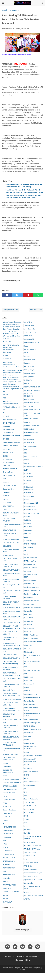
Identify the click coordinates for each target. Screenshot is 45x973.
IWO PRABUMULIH (9, 885)
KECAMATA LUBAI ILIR (32, 387)
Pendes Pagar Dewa (31, 594)
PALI (25, 551)
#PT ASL (6, 394)
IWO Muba (6, 878)
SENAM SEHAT (29, 809)
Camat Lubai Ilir (8, 489)
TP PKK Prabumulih (31, 863)
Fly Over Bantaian (9, 800)
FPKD (5, 803)
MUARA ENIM (29, 496)
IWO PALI (6, 881)
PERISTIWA (28, 614)
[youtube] (22, 946)
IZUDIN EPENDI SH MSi (11, 892)
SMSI (26, 816)
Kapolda (27, 356)
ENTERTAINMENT (9, 793)
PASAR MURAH (29, 564)
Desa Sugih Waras (9, 690)
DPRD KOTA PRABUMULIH (12, 783)
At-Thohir (6, 416)
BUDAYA (6, 482)
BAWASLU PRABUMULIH (11, 446)
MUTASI (27, 517)
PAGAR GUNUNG (30, 544)
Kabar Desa (28, 336)
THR (25, 859)
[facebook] (7, 295)
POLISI (26, 687)
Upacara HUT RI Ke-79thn (33, 880)
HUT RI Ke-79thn (8, 854)
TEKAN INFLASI (29, 856)
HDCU (5, 823)
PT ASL (26, 752)
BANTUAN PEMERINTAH (11, 442)
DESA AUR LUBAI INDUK (11, 530)
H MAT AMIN (7, 813)
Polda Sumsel (29, 684)
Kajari (26, 353)
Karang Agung (29, 366)
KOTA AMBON (29, 439)
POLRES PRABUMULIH (32, 697)
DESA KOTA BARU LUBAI (11, 608)
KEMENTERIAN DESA (31, 403)
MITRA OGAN (29, 493)
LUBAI (26, 470)
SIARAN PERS (29, 812)
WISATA (27, 899)
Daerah (5, 499)
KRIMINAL (27, 460)
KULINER (27, 463)
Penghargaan (29, 604)
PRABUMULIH (29, 733)
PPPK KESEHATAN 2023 (32, 729)
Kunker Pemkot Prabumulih (33, 466)
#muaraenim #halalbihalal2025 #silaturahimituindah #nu (11, 364)
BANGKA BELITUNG (10, 419)
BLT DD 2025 (7, 459)
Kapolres (27, 363)
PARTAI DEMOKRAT (31, 557)
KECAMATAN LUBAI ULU (32, 390)
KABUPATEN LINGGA (31, 342)
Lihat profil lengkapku (22, 930)
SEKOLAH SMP (29, 802)
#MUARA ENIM (8, 359)
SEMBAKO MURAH (30, 806)
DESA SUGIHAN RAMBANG (12, 699)
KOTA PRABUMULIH (31, 446)
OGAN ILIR (28, 527)
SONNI (26, 819)
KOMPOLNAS (29, 429)
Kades (26, 346)
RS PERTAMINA (29, 785)
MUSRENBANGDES (30, 510)
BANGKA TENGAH (9, 423)
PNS (25, 674)
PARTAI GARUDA (30, 561)
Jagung (5, 895)
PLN (25, 667)
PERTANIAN (28, 625)
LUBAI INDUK (28, 477)
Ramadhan (28, 768)
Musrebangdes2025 (31, 503)
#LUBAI (5, 355)
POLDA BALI (28, 677)
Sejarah (26, 795)
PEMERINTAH (29, 584)
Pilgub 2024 (28, 645)
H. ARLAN (6, 817)
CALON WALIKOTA (9, 485)
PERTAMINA (28, 621)
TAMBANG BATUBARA (32, 849)
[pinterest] (28, 295)
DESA (5, 509)
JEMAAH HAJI (29, 325)
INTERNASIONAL (9, 861)
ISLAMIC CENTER (9, 868)
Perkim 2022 (28, 618)
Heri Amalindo (7, 830)
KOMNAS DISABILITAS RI (32, 426)
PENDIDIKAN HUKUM (31, 601)
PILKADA (27, 648)
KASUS (26, 383)
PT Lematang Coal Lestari (33, 756)
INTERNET (6, 864)
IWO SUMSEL (7, 888)
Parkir (26, 554)
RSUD (26, 789)
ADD (4, 398)
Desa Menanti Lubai (9, 655)
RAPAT (26, 775)
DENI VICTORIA (8, 506)
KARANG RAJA (29, 373)
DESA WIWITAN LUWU (10, 754)
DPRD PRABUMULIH (10, 789)
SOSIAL (26, 823)
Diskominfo (7, 767)
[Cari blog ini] (42, 3)
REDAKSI (8, 956)
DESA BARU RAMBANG (11, 539)
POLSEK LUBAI (29, 704)
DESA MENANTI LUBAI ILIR (12, 658)
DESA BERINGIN (8, 546)
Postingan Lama (36, 310)
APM (4, 413)
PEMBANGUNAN (30, 580)
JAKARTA (6, 898)
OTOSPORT (28, 540)
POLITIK (27, 691)
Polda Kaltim (28, 680)
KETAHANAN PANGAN (32, 410)
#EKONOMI (7, 342)
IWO (4, 871)
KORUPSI (27, 436)
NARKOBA (27, 520)
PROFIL (27, 740)
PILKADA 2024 (29, 652)
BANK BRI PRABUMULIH (11, 435)
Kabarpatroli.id (29, 339)
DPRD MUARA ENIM (10, 786)
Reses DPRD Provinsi (31, 782)
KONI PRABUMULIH (31, 432)
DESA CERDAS (8, 555)
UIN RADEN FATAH (30, 869)
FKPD (5, 796)
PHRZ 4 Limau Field (31, 638)
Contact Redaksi (18, 956)
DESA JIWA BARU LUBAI (11, 570)
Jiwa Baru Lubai (29, 329)
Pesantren (27, 631)
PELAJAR (27, 571)
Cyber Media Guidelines (23, 960)
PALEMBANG (28, 547)
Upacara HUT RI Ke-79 (31, 876)
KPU (25, 453)
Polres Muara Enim (30, 694)
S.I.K (25, 792)
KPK (25, 449)
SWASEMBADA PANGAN (32, 845)
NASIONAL (28, 523)
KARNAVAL (28, 380)
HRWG (5, 844)
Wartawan (27, 892)
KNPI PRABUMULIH (31, 419)
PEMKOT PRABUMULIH (32, 590)
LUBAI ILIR (28, 473)
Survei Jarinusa (29, 842)
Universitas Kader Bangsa (33, 873)
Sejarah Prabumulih (31, 799)
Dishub (5, 763)
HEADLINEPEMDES (9, 827)
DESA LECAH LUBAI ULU (11, 623)
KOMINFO (27, 422)
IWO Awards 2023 (9, 875)
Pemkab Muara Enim (31, 587)
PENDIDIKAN (28, 597)
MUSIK (26, 499)
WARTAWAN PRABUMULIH (33, 896)
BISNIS (5, 456)
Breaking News (8, 472)
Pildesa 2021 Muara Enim (33, 642)
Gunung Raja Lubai (9, 810)
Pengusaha (28, 611)
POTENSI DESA (29, 726)
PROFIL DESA (29, 743)
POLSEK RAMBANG (31, 719)
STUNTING (28, 829)
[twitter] (17, 295)
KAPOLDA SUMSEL (30, 360)
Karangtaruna (29, 377)
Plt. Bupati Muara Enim (32, 670)
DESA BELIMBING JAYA (11, 543)
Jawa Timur (28, 322)
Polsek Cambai (29, 701)
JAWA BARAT (7, 902)
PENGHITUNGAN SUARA (32, 608)
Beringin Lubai (8, 452)
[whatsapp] (38, 295)
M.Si (25, 484)
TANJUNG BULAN (30, 852)
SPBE (26, 826)
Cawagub (6, 492)
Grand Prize (7, 806)
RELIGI (26, 778)
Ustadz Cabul (28, 883)
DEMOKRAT (7, 503)
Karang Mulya (29, 370)
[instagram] (30, 946)
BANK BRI (6, 426)
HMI (4, 840)
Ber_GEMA (6, 449)
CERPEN (6, 496)
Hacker (5, 820)
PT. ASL (27, 765)
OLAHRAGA (28, 530)
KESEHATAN (28, 406)
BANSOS (6, 439)
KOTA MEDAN (29, 443)
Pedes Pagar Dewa (30, 568)
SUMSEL (27, 833)
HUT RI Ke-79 (7, 851)
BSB (4, 479)
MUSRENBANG (29, 506)
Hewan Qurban (8, 834)
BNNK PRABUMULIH (10, 468)
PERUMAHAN (29, 628)
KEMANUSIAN (29, 399)
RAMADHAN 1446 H (31, 772)
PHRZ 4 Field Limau (31, 635)
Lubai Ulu (27, 480)
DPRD (5, 776)
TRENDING (28, 866)
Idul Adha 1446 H (9, 858)
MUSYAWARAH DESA (31, 513)
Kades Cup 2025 (29, 349)
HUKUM (5, 847)
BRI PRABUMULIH (9, 475)
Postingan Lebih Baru (10, 310)
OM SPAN (27, 534)
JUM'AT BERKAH (30, 332)
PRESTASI (27, 736)
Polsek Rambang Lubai (32, 723)
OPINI (26, 537)
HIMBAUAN (7, 837)
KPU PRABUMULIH (30, 456)
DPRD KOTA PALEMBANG (12, 779)
